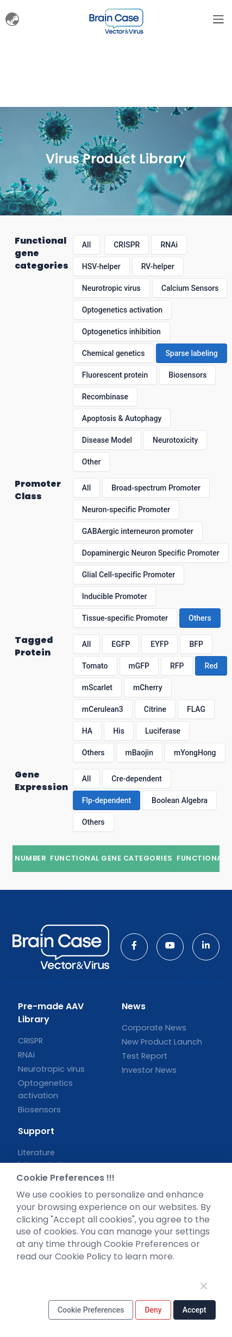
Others (200, 618)
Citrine (155, 709)
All (86, 244)
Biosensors (187, 375)
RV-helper (157, 266)
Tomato (95, 665)
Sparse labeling (191, 353)
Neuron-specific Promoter (126, 509)
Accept (194, 1310)
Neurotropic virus (111, 288)
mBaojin (139, 752)
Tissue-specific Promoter (125, 618)
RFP (177, 665)
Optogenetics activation (122, 309)
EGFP (120, 644)
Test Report (144, 1055)
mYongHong (195, 752)
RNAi (169, 244)
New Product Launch (162, 1041)
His (118, 731)
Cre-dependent (136, 778)
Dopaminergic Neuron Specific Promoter (151, 553)
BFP (196, 644)
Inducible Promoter (114, 596)
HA (87, 731)
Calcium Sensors (190, 288)
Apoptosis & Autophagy (122, 418)
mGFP (139, 665)
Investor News (149, 1070)
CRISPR (127, 244)
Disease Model (107, 440)
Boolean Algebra (180, 800)
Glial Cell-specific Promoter (128, 574)
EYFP (159, 644)
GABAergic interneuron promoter (137, 531)
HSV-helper (101, 266)
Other (91, 461)
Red (210, 665)
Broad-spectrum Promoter (155, 487)
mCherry (147, 687)
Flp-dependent (106, 800)
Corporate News (154, 1027)
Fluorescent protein (115, 375)
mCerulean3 (102, 709)
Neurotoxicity (175, 440)
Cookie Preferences (91, 1310)
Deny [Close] (153, 1310)
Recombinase (105, 396)
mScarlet (97, 687)
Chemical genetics (113, 353)
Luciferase (162, 731)
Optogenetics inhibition (121, 331)
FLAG (196, 709)
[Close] (204, 1286)
